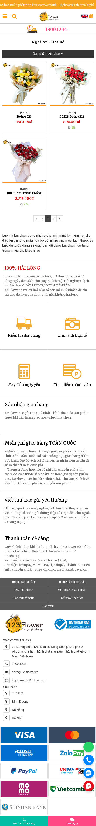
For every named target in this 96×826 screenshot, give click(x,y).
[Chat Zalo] (88, 773)
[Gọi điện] (88, 760)
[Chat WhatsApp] (88, 747)
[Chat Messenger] (88, 786)
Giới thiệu (48, 605)
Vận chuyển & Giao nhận (72, 589)
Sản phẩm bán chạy (48, 53)
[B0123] (24, 189)
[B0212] (72, 112)
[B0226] (24, 112)
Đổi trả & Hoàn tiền (72, 597)
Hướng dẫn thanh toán (72, 581)
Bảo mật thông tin (23, 597)
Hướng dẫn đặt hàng (24, 581)
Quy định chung (24, 589)
